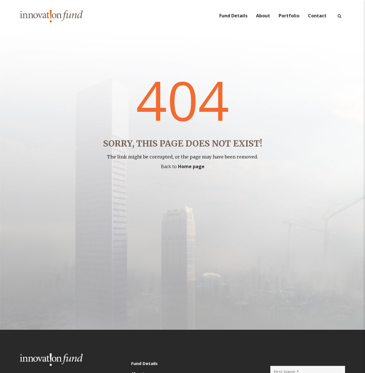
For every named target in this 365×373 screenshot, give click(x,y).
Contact (317, 16)
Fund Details (233, 16)
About (263, 16)
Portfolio (289, 16)
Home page (191, 166)
